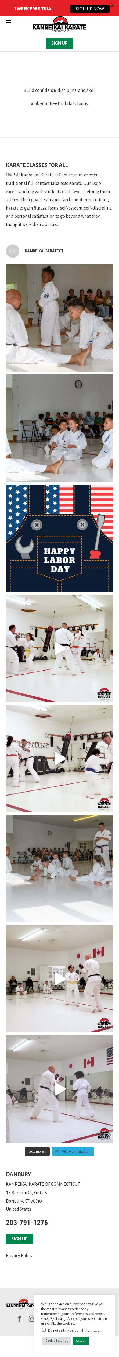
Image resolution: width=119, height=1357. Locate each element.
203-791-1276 (27, 1223)
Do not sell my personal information (75, 1330)
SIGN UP (59, 43)
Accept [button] (80, 1340)
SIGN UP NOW (90, 9)
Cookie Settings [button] (57, 1340)
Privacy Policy (19, 1255)
